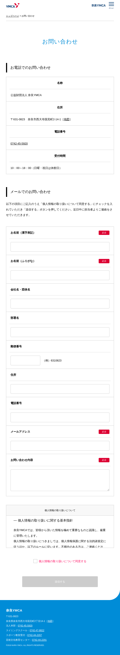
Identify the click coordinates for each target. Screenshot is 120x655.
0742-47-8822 (37, 630)
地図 (66, 119)
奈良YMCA (13, 5)
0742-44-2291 (39, 640)
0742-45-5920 (19, 143)
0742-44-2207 (34, 635)
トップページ (12, 16)
